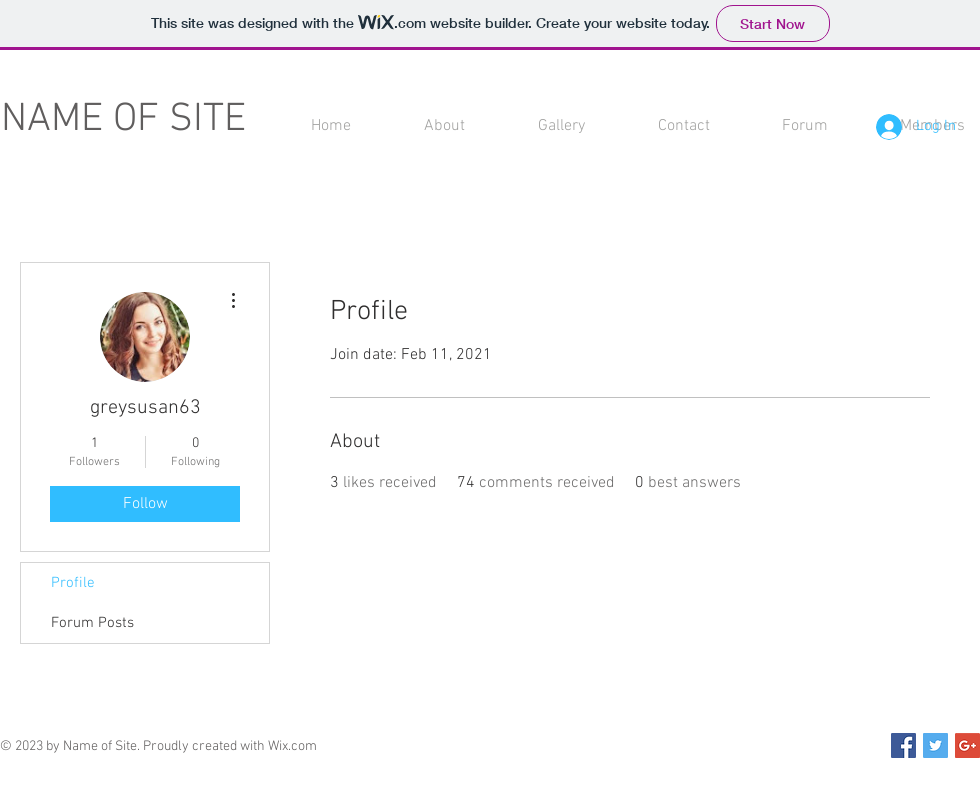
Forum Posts (92, 623)
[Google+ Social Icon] (967, 745)
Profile (73, 583)
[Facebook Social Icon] (903, 745)
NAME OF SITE (123, 120)
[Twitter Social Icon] (935, 745)
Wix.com (292, 746)
